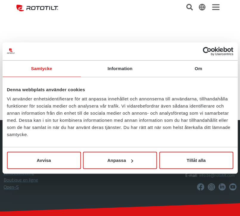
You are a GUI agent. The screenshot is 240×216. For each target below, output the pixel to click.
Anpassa (120, 160)
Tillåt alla (196, 160)
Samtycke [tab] (41, 68)
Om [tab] (198, 68)
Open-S (11, 186)
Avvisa (44, 160)
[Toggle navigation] (216, 7)
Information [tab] (120, 68)
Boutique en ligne (21, 179)
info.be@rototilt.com (217, 175)
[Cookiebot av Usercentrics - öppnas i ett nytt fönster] (207, 51)
